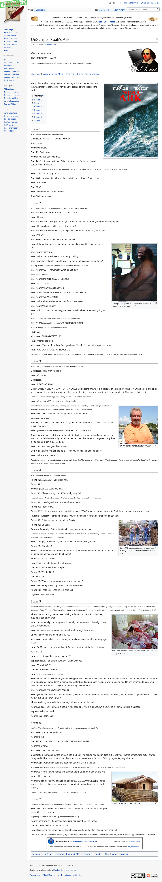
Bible (106, 854)
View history (119, 10)
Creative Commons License (64, 870)
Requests (70, 74)
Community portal (11, 62)
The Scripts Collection (88, 74)
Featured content (11, 32)
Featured (59, 854)
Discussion (40, 10)
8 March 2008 (134, 841)
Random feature (10, 42)
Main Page (36, 74)
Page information (11, 128)
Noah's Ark (51, 45)
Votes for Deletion (11, 74)
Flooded (98, 854)
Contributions (133, 3)
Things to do (9, 89)
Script (30, 10)
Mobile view (77, 875)
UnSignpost (9, 80)
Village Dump (9, 65)
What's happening (11, 101)
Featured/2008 (73, 854)
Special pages (10, 119)
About (6, 50)
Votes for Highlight (11, 71)
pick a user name (107, 22)
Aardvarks (87, 854)
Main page (8, 30)
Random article (10, 44)
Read (96, 10)
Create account (147, 3)
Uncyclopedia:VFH (134, 847)
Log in (157, 3)
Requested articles (11, 92)
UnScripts (48, 854)
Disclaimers (66, 875)
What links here (10, 113)
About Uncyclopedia (51, 875)
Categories (37, 854)
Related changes (11, 116)
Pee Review (9, 68)
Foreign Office (10, 104)
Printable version (11, 122)
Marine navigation (120, 854)
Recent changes (10, 38)
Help (6, 59)
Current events (10, 36)
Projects (7, 47)
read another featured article (84, 841)
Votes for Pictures (11, 77)
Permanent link (10, 125)
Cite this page (9, 131)
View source (106, 10)
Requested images (11, 95)
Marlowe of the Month (53, 74)
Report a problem (11, 98)
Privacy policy (35, 875)
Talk (125, 3)
